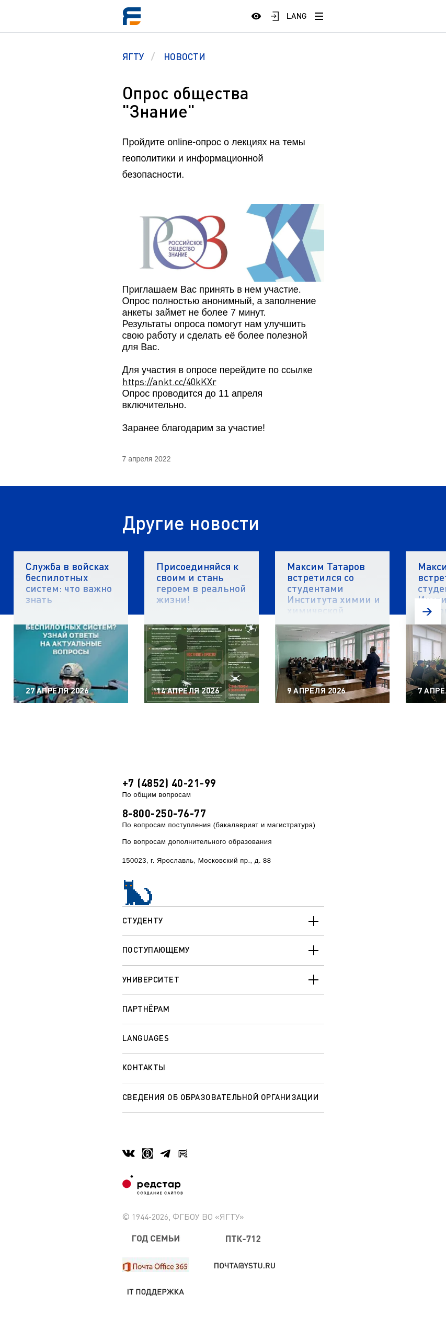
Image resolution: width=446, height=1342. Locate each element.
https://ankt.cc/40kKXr (169, 381)
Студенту (223, 921)
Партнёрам (146, 1008)
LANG (297, 15)
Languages (145, 1038)
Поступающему (223, 950)
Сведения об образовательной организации (220, 1097)
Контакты (144, 1067)
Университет (223, 979)
